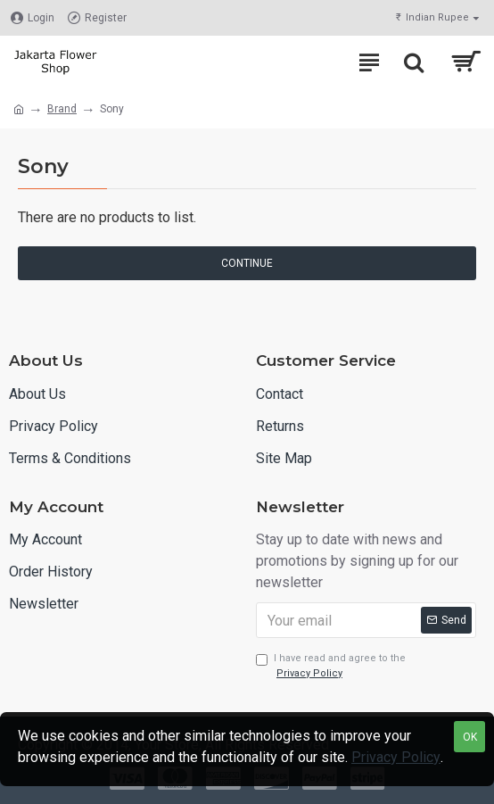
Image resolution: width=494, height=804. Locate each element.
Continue (247, 263)
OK (470, 737)
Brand (62, 109)
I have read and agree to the (331, 666)
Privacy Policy (395, 757)
